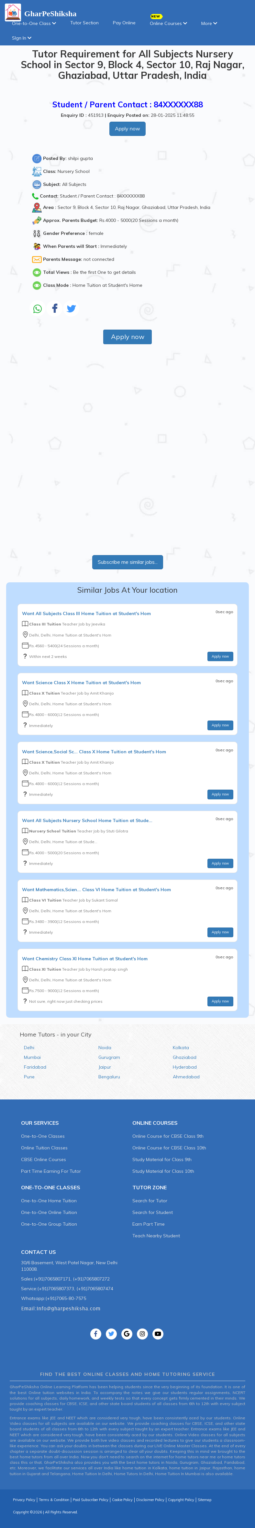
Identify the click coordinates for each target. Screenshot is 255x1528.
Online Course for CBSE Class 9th (168, 1136)
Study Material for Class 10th (163, 1171)
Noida (104, 1047)
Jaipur (104, 1067)
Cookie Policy (122, 1500)
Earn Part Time (148, 1224)
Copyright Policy (181, 1500)
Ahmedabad (186, 1077)
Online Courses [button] (168, 21)
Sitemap (204, 1500)
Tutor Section (84, 23)
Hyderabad (185, 1067)
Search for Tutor (149, 1201)
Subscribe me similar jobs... (128, 562)
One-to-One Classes (43, 1136)
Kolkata (181, 1047)
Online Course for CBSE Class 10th (169, 1148)
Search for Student (152, 1212)
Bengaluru (109, 1077)
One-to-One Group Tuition (49, 1224)
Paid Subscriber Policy (90, 1500)
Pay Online (124, 23)
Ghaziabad (184, 1057)
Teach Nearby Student (156, 1236)
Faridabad (35, 1067)
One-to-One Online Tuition (49, 1212)
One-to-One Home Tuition (49, 1201)
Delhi (29, 1047)
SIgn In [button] (21, 38)
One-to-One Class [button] (34, 23)
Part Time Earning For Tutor (51, 1171)
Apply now (127, 128)
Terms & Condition (54, 1500)
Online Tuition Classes (44, 1148)
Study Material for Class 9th (162, 1159)
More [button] (209, 23)
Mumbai (32, 1057)
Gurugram (109, 1057)
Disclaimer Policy (150, 1500)
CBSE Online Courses (43, 1159)
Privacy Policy (24, 1500)
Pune (29, 1077)
